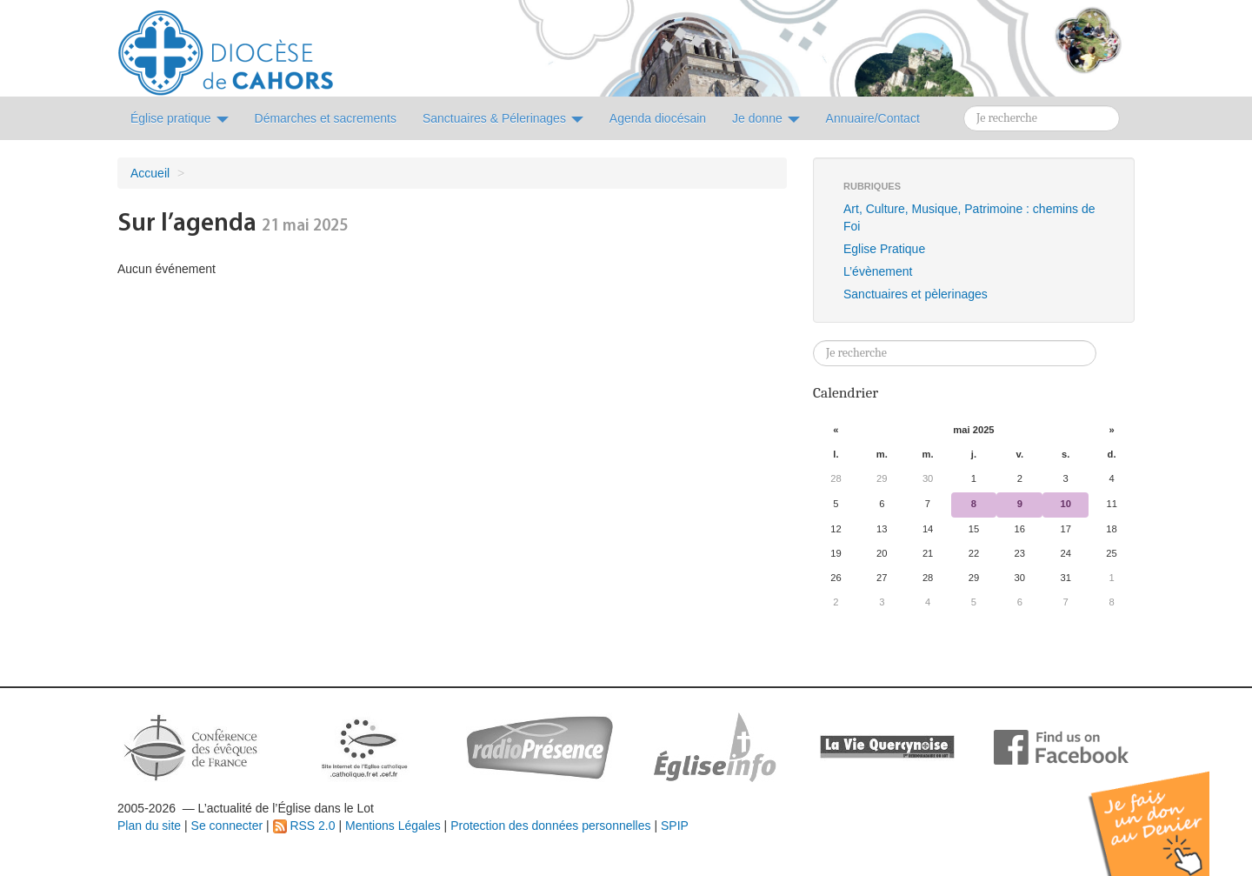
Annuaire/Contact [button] (873, 118)
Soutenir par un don (1165, 810)
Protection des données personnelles (550, 826)
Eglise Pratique (884, 249)
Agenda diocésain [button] (657, 118)
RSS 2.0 (304, 826)
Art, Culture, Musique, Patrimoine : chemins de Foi (969, 217)
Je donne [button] (766, 118)
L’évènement (877, 271)
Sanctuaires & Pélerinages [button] (503, 118)
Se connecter (227, 826)
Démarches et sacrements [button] (325, 118)
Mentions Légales (393, 826)
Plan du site (149, 826)
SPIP (675, 826)
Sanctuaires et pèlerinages (915, 294)
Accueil (150, 173)
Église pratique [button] (179, 118)
